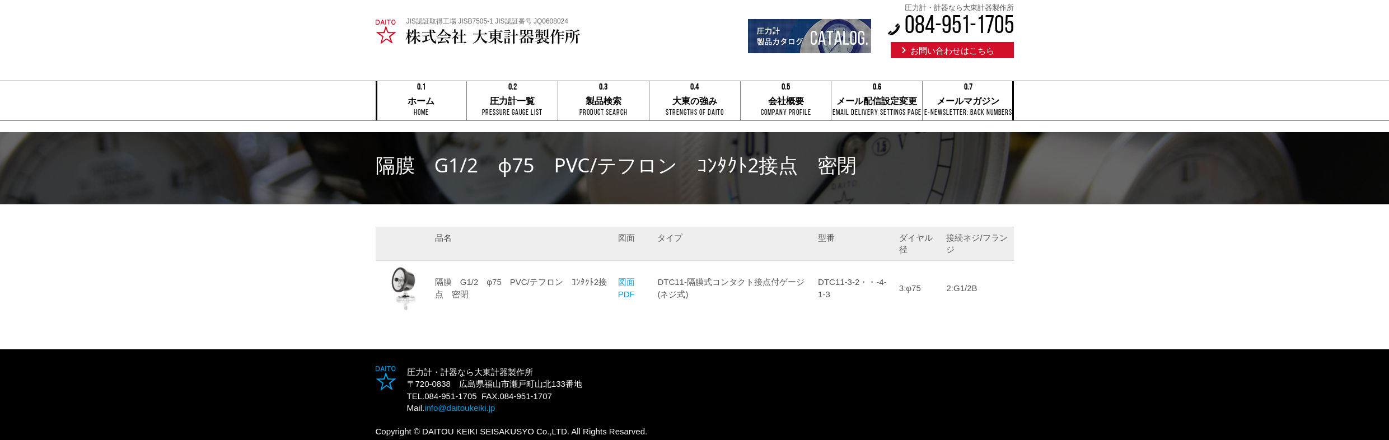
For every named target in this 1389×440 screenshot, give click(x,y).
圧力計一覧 (512, 101)
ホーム (421, 101)
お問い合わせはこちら (952, 50)
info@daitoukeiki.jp (459, 408)
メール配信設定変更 (876, 101)
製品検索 (603, 101)
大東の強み (694, 101)
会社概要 (786, 101)
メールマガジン (968, 101)
